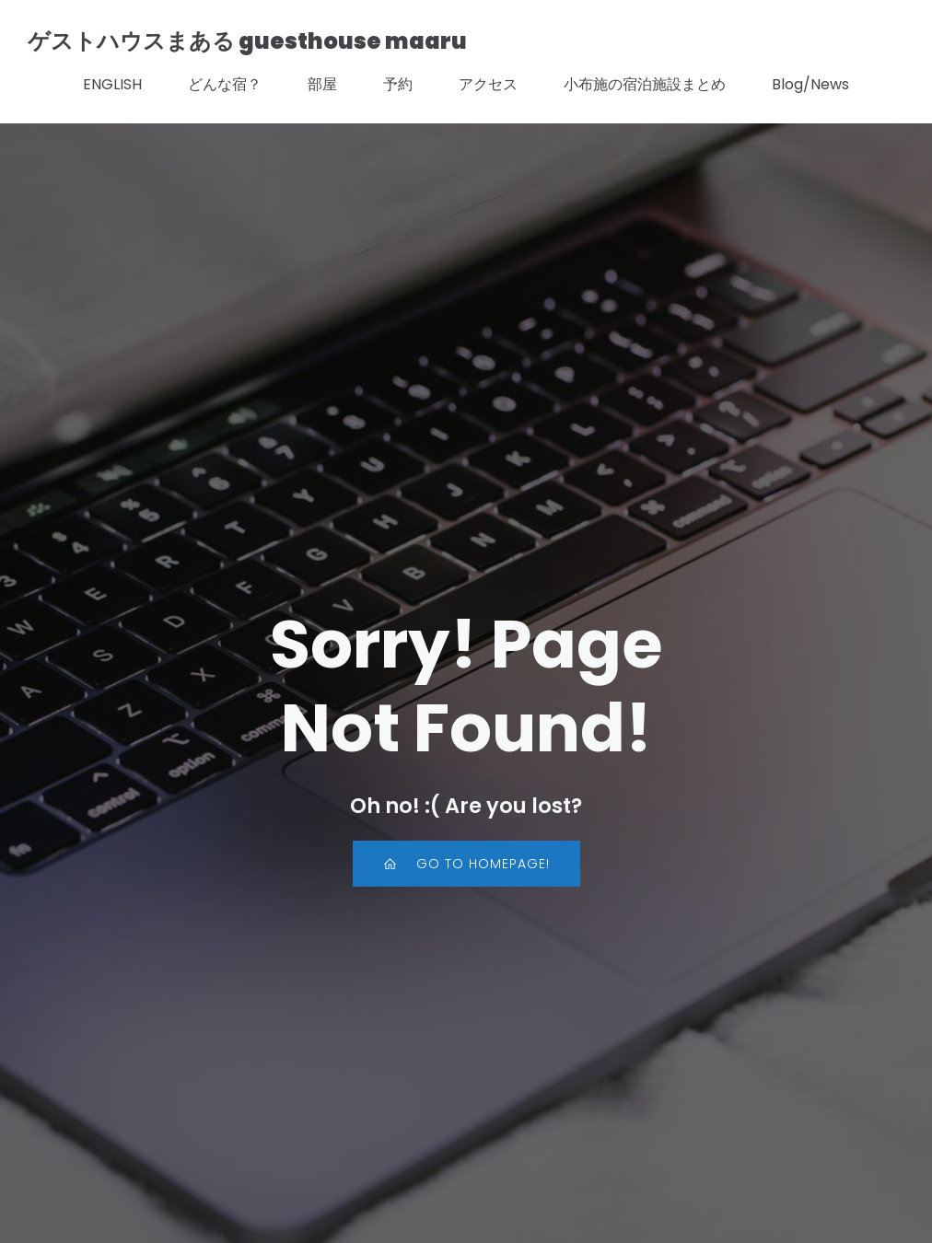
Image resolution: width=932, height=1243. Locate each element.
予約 (398, 84)
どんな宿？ (225, 84)
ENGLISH (112, 84)
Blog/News (810, 84)
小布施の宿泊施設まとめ (645, 84)
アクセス (488, 84)
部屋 (322, 84)
